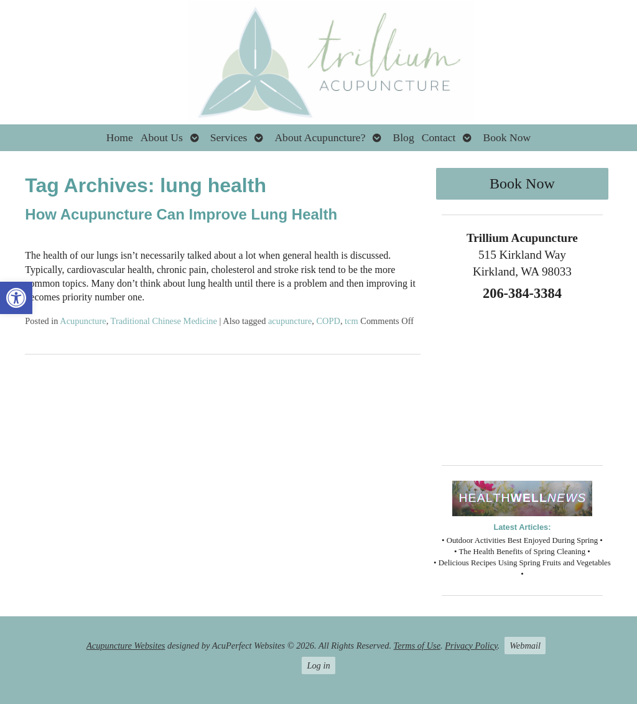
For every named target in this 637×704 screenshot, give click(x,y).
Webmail (525, 646)
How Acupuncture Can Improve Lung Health (181, 214)
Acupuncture (83, 321)
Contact (439, 137)
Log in (318, 665)
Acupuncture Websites (125, 646)
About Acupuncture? (319, 137)
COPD (328, 321)
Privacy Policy (471, 646)
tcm (351, 321)
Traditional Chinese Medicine (164, 321)
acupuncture (290, 321)
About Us (162, 137)
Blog (403, 137)
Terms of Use (417, 646)
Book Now (507, 137)
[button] (16, 298)
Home (119, 137)
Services (229, 137)
